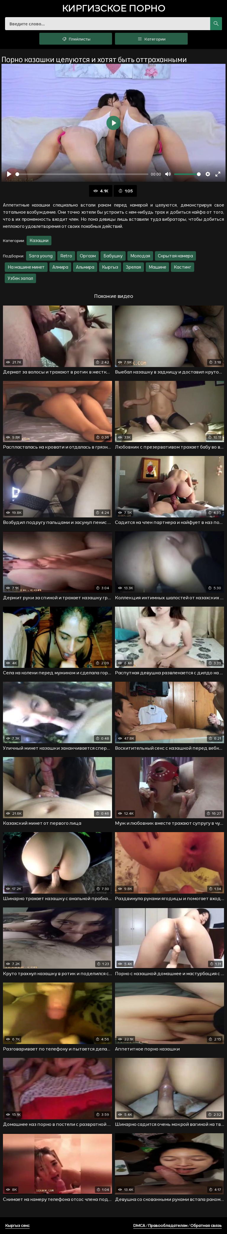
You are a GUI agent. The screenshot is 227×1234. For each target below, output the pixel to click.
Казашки (39, 240)
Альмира (85, 267)
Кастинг (182, 267)
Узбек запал (20, 278)
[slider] (81, 174)
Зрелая (133, 267)
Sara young (41, 256)
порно (113, 9)
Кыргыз (110, 267)
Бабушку (113, 256)
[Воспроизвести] (9, 174)
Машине (157, 267)
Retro (66, 256)
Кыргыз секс (17, 1225)
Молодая (140, 256)
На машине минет (26, 267)
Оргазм (88, 256)
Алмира (60, 267)
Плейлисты (75, 38)
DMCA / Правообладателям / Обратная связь (177, 1225)
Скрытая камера (175, 256)
